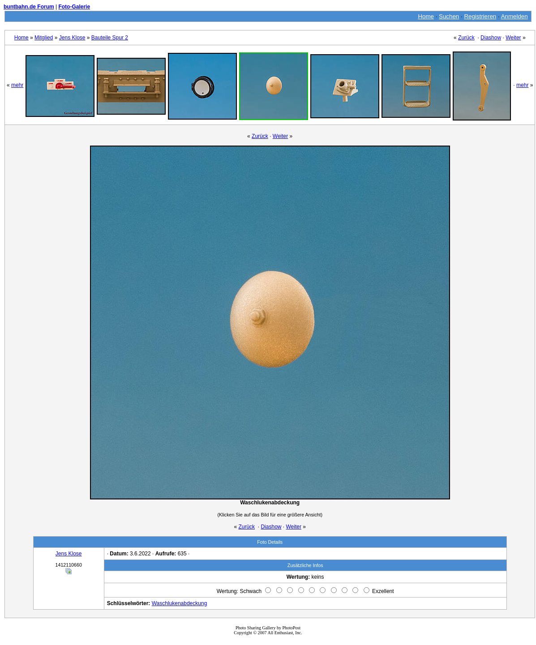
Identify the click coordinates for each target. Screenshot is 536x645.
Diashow (490, 37)
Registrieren (480, 16)
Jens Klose (72, 37)
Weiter (513, 37)
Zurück (466, 37)
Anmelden (514, 16)
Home (426, 16)
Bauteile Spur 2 (109, 37)
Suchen (449, 16)
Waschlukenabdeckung (179, 603)
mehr (17, 85)
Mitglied (43, 37)
